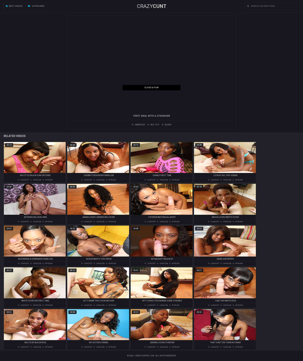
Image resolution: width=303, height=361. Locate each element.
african (47, 180)
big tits (153, 124)
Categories (36, 6)
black (166, 124)
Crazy (151, 6)
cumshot (23, 180)
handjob (35, 180)
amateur (138, 124)
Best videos (14, 6)
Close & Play (151, 87)
